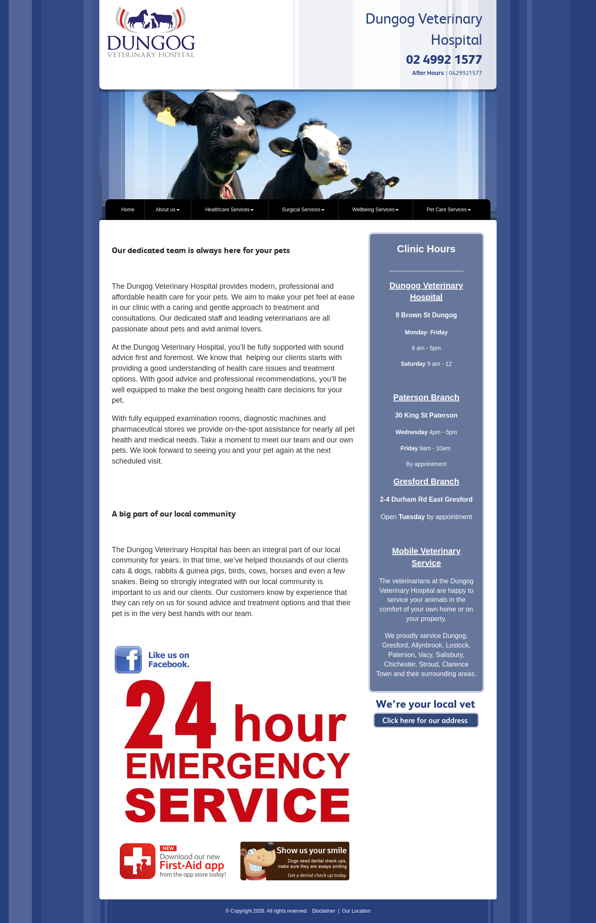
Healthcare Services (229, 210)
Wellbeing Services (375, 210)
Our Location (356, 911)
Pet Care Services (449, 210)
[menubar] (298, 209)
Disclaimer (323, 911)
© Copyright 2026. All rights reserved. (267, 911)
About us (167, 210)
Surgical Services (303, 210)
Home (128, 210)
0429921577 (465, 73)
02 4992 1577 (444, 59)
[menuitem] (128, 209)
